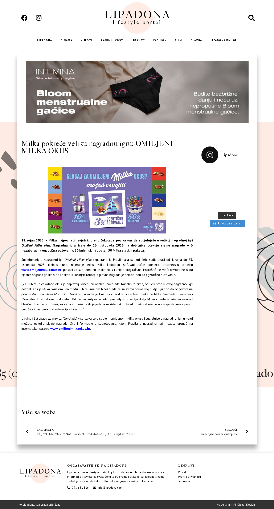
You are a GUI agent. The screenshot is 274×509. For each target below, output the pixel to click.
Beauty (139, 40)
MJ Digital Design (244, 504)
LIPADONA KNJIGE (223, 40)
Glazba (196, 40)
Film (178, 40)
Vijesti (87, 40)
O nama (66, 40)
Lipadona (44, 40)
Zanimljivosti (113, 40)
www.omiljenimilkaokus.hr (41, 270)
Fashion (160, 40)
